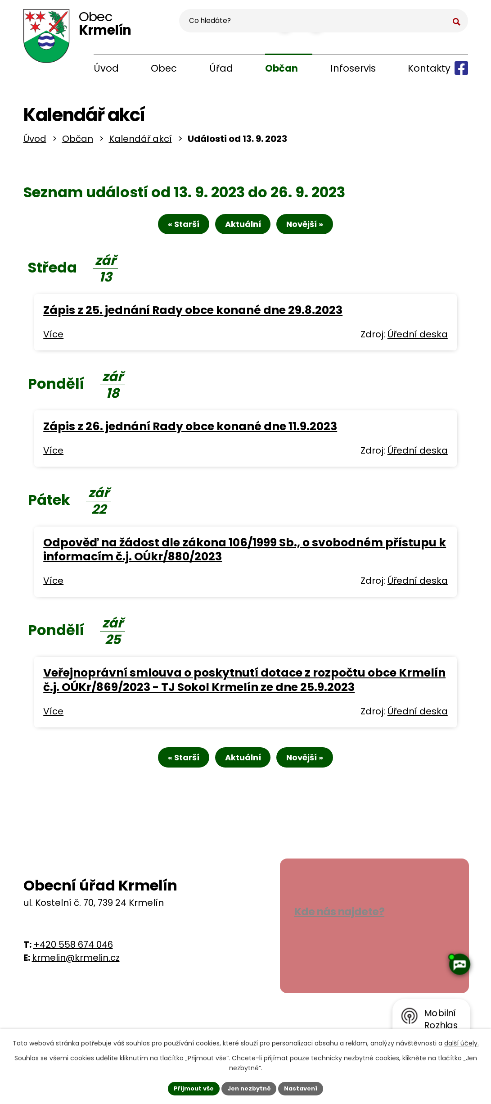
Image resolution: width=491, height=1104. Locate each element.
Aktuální (243, 230)
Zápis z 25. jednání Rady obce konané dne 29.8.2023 (192, 316)
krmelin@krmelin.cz (76, 967)
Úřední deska (417, 340)
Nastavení (305, 1087)
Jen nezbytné (249, 1087)
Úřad (221, 68)
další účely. (461, 1041)
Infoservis (353, 68)
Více (53, 340)
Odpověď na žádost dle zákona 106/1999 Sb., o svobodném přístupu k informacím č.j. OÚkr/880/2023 (244, 556)
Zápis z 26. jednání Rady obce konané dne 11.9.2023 (190, 433)
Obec (164, 68)
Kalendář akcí (140, 142)
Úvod (106, 68)
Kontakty (429, 68)
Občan (281, 68)
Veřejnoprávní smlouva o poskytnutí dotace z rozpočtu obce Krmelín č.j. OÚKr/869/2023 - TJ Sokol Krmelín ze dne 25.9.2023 (244, 686)
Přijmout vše (189, 1087)
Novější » (314, 230)
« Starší (174, 230)
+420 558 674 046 (73, 954)
